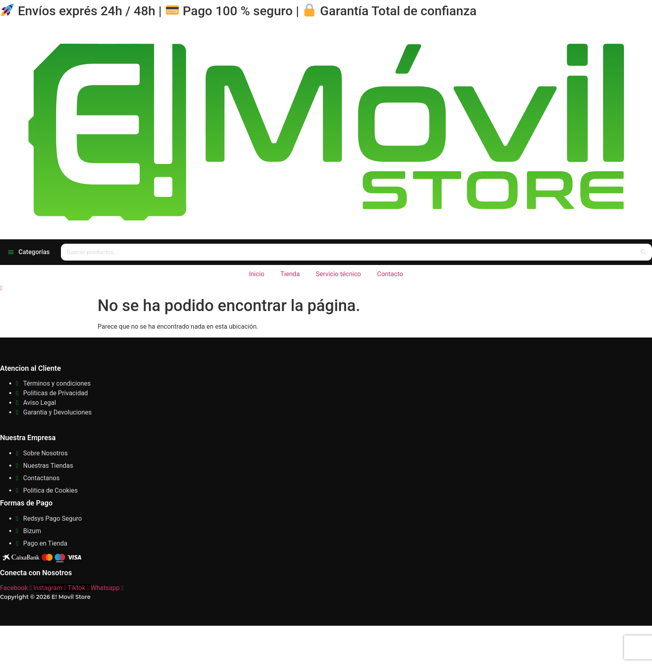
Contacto (390, 274)
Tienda (290, 274)
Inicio (256, 274)
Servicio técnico (338, 274)
